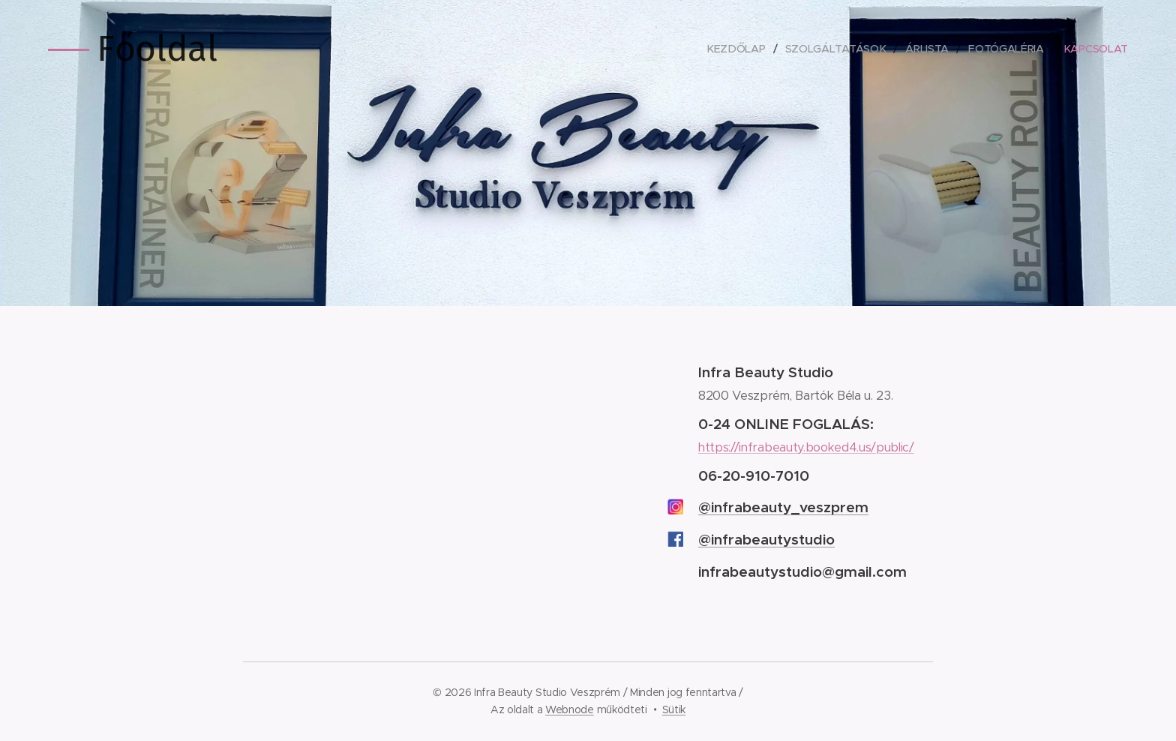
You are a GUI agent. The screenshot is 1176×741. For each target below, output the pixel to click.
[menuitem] (735, 49)
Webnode (569, 709)
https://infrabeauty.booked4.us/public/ (806, 447)
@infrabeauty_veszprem (783, 507)
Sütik (674, 709)
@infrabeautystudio (766, 539)
